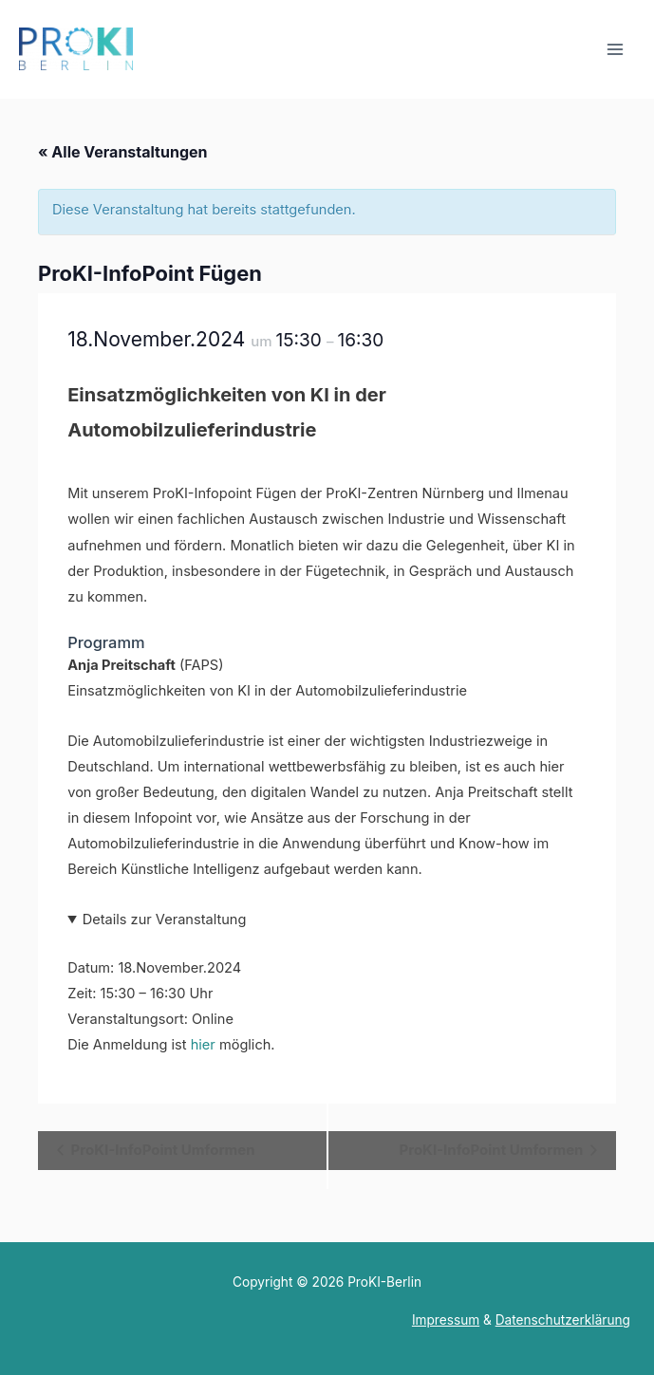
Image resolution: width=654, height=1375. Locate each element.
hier (203, 1044)
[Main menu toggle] (615, 49)
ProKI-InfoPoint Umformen (161, 1150)
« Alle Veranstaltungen (122, 151)
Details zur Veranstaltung (165, 919)
